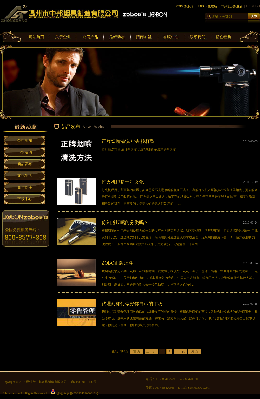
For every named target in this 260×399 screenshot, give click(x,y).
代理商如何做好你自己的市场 (132, 303)
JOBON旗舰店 (207, 6)
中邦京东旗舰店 (232, 6)
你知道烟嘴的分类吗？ (125, 222)
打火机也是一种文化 (123, 182)
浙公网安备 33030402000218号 (74, 393)
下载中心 (24, 199)
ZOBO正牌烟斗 (117, 263)
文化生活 (24, 176)
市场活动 (24, 152)
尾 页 (194, 351)
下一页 (180, 351)
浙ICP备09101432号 (83, 382)
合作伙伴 (24, 187)
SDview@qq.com (199, 387)
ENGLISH (253, 6)
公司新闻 (24, 140)
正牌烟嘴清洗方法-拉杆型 (128, 141)
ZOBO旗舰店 (185, 6)
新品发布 (24, 164)
